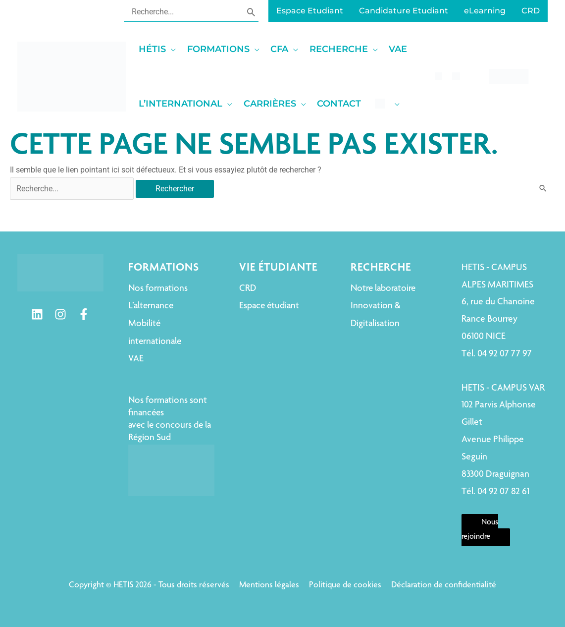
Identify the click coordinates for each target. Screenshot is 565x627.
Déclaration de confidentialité (443, 585)
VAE (136, 359)
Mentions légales (269, 585)
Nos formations (158, 288)
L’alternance (150, 306)
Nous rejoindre (480, 530)
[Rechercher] (251, 11)
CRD (247, 288)
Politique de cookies (345, 585)
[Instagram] (60, 314)
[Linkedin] (37, 314)
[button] (160, 49)
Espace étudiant (269, 306)
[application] (171, 49)
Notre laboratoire (383, 288)
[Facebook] (84, 314)
